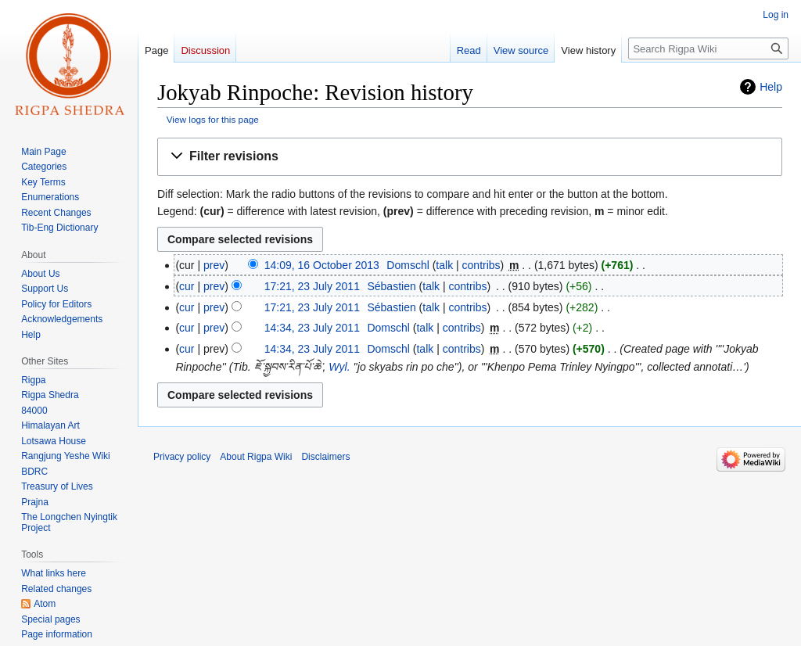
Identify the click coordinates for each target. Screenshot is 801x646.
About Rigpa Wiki (256, 456)
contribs (481, 265)
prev (213, 265)
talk (444, 265)
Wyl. (339, 367)
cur (186, 286)
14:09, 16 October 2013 (321, 265)
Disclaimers (325, 456)
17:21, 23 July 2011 (312, 286)
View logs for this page (213, 119)
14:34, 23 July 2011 (312, 327)
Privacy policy (181, 456)
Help (771, 87)
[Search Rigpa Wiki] (708, 48)
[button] (470, 157)
